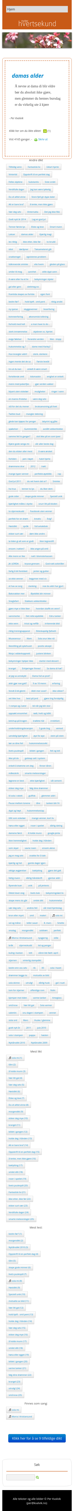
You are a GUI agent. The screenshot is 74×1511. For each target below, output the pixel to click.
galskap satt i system (35, 758)
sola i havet (55, 967)
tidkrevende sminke (18, 264)
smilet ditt (38, 900)
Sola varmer (46, 1005)
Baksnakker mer (17, 593)
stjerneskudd (25, 945)
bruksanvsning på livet (46, 406)
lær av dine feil (16, 743)
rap (59, 473)
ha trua (12, 488)
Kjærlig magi (45, 234)
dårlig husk (44, 982)
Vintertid (13, 174)
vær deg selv (15, 907)
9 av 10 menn (39, 683)
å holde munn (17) (18, 1341)
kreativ (37, 518)
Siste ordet (50, 181)
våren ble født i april (48, 952)
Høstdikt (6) (14, 1091)
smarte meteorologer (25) (21, 1219)
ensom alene (48, 848)
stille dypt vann (49, 271)
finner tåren (45, 765)
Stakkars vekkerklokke (36, 601)
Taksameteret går (43, 249)
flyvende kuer (15, 885)
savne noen (30, 848)
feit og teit (55, 750)
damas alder (27, 234)
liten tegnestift (47, 541)
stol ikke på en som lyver (48, 436)
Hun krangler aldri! (18, 354)
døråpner (23, 249)
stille (56, 937)
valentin (13, 1012)
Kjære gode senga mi (19, 443)
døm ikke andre (37, 533)
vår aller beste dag (44, 443)
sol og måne (15, 922)
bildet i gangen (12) (18, 1131)
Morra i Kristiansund (20, 937)
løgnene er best (16, 780)
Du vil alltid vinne (17, 196)
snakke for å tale (37, 855)
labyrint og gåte (49, 421)
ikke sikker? (58, 690)
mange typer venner (19, 473)
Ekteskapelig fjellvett (46, 631)
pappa (32, 1035)
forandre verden (36, 339)
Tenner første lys (17, 226)
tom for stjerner (16, 990)
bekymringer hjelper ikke (21, 660)
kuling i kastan (16, 952)
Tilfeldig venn (15, 166)
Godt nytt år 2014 (17, 219)
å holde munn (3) (17, 1071)
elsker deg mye (16, 788)
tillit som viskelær (17, 818)
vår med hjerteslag (52, 907)
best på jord (32, 698)
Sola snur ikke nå (46, 638)
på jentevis (43, 885)
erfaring (56, 683)
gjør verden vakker (44, 384)
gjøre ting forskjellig (53, 698)
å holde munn (35, 833)
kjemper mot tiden (18, 997)
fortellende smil (16, 376)
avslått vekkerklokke (53, 428)
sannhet (32, 271)
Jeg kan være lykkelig (40, 189)
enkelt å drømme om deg (21, 765)
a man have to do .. (40, 324)
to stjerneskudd (16, 511)
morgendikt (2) (16, 1240)
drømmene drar (16, 466)
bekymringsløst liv (54, 892)
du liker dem (46, 488)
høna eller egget (17, 825)
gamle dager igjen (37, 863)
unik (30, 885)
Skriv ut (41, 139)
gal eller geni (15, 286)
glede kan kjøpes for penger (22, 421)
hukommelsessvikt (38, 743)
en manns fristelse (18, 398)
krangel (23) (14, 1381)
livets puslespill (16, 750)
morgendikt (27, 930)
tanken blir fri (53, 803)
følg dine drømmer (39, 788)
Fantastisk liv (34, 166)
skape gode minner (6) (20, 1267)
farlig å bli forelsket (18, 571)
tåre (38, 803)
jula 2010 (41, 1027)
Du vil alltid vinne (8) (18, 1104)
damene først (15, 833)
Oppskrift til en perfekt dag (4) (23, 1253)
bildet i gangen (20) (18, 1361)
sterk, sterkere (40, 354)
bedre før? (14, 301)
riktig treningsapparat (19, 631)
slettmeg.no (33, 286)
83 (43, 967)
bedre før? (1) (15, 1233)
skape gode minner (34, 496)
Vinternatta (32, 211)
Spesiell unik (56, 496)
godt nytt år (14, 1027)
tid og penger (44, 945)
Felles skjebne (15, 181)
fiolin (52, 990)
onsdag (12, 930)
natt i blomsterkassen (41, 556)
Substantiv (33, 181)
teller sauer (32, 922)
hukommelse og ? (17, 346)
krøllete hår (38, 720)
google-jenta (54, 833)
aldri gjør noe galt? (18, 683)
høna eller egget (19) (19, 1354)
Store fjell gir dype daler (43, 196)
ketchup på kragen (18, 720)
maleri (43, 915)
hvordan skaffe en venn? (48, 608)
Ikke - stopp (55, 339)
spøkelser (13, 428)
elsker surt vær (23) (18, 1205)
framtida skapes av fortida (21, 294)
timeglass (57, 997)
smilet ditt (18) (16, 1172)
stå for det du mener (19, 406)
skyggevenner (30, 309)
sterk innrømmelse (18, 331)
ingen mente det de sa (20, 361)
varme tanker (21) (17, 1368)
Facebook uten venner (41, 511)
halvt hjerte (44, 458)
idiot (11, 249)
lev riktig (13, 241)
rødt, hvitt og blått (42, 713)
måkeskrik (14, 773)
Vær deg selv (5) (16, 1084)
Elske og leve (37, 226)
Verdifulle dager (16, 189)
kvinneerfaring (16, 316)
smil (32, 915)
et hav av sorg (15, 586)
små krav (13, 1005)
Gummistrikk (30, 428)
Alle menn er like (17, 556)
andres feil (32, 907)
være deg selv (39, 398)
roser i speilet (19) (17, 1178)
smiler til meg (15, 271)
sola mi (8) (15, 1280)
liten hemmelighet (18, 840)
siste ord (13, 1020)
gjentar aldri (54, 878)
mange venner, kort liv (43, 818)
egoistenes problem (36, 256)
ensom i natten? (16, 548)
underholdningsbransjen (21, 728)
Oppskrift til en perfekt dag (36, 174)
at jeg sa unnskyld (17, 675)
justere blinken (43, 653)
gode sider (14, 496)
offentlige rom (37, 990)
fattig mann (14, 878)
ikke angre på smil (39, 548)
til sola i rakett (15, 795)
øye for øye (39, 735)
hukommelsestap (35, 810)
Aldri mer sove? (39, 690)
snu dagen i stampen (32, 1012)
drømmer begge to (18, 975)
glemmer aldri (48, 795)
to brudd (51, 241)
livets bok (35, 892)
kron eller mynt (16, 915)
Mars (25, 1020)
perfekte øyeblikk (43, 473)
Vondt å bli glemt (17, 690)
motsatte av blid (41, 975)
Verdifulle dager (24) (18, 1212)
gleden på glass (57, 264)
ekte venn (13, 623)
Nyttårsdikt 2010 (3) (18, 1247)
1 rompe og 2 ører (18, 705)
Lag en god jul (39, 219)
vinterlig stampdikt (32, 960)
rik (34, 967)
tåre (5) (12, 1260)
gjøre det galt (54, 870)
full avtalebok (41, 526)
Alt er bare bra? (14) (18, 1145)
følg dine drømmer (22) (20, 1374)
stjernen (13, 960)
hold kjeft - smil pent (35, 301)
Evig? (49, 518)
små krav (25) (15, 1395)
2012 (33, 466)
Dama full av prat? (41, 675)
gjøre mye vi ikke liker (19, 608)
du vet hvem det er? (37, 481)
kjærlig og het (15, 863)
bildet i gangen (37, 750)
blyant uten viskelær (18, 391)
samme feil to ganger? (19, 436)
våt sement (56, 780)
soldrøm (43, 930)
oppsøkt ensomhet (18, 713)
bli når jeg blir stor (41, 705)
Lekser (12, 234)
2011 (28, 1027)
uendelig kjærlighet (18, 735)
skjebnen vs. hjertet (42, 331)
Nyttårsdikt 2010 (17, 1042)
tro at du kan (15, 369)
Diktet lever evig (16, 892)
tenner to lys (28, 488)
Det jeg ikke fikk (52, 211)
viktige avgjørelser (17, 870)
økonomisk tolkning (38, 316)
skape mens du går (18, 900)
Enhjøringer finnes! (31, 668)
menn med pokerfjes (19, 384)
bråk (11, 945)
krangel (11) (14, 1125)
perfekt (57, 930)
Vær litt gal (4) (15, 1077)
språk (25, 526)
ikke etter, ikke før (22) (20, 1198)
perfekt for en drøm (18, 518)
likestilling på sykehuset (20, 645)
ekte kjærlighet (37, 780)
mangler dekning (34, 413)
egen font (45, 294)
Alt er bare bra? (16, 204)
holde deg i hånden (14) (20, 1321)
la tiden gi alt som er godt (21, 541)
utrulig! (29, 982)
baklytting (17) (15, 1165)
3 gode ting (44, 728)
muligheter (40, 391)
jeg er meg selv (16, 855)
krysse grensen (32, 563)
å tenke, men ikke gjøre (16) (22, 1158)
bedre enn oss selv (18, 967)
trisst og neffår (31, 623)
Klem (29, 638)
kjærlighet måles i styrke (20, 503)
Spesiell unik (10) (17, 1294)
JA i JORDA (14, 563)
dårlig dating (56, 825)
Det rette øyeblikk (34, 616)
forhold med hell (17, 324)
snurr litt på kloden (48, 503)
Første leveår (43, 361)
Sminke (56, 481)
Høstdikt (13, 526)
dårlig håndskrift (34, 878)
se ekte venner (16, 578)
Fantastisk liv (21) (17, 1192)
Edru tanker (55, 616)
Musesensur (15, 638)
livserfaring (48, 309)
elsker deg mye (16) (18, 1334)
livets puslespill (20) (18, 1185)
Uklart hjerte (53, 166)
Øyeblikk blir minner (41, 593)
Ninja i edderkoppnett (19, 653)
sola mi (57, 915)
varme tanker (39, 997)
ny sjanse (13, 309)
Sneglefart (14, 601)
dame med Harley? (41, 346)
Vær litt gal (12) (16, 1307)
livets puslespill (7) (18, 1274)
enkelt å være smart (37, 369)
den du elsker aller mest (20, 451)
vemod (59, 728)
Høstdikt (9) (14, 1287)
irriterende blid (52, 623)
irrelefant (54, 720)
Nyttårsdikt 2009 (39, 1042)
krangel (12, 668)
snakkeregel (14, 256)
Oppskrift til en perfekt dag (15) (24, 1151)
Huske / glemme (42, 1020)
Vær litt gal (29, 1005)
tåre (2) (12, 1064)
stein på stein (57, 735)
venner (52, 1012)
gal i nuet (60, 982)
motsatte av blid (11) (19, 1301)
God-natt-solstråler (55, 563)
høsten (44, 1035)
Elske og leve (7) (16, 1098)
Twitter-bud (14, 413)
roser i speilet (37, 825)
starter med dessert (49, 660)
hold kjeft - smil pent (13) (21, 1314)
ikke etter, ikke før (32, 241)
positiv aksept (44, 645)
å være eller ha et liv (18, 279)
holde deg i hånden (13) (20, 1138)
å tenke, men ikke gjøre (41, 204)
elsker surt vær (16, 533)
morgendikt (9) (16, 1111)
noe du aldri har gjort (52, 586)
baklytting (37, 870)
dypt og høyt (15, 810)
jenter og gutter (41, 571)
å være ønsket (45, 451)
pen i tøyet (28, 458)
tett (30, 952)
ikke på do (14, 758)
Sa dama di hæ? (54, 668)
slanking (32, 586)
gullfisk (32, 795)
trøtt (43, 466)
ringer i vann (58, 391)
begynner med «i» (38, 578)
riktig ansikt (56, 301)
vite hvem (39, 264)
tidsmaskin (35, 376)
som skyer (14, 848)
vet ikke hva (14, 698)
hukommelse (55, 900)
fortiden (13, 458)
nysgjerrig (43, 937)
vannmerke (14, 616)
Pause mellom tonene (19, 803)
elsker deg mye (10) (18, 1118)
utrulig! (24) (14, 1388)
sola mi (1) (15, 1057)
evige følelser (15, 339)
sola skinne (14, 982)
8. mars (47, 922)
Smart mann (56, 226)
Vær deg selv (15, 211)
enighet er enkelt (55, 376)
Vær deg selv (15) (17, 1327)
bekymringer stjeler (43, 279)
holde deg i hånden (42, 840)
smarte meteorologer (35, 773)
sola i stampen (16, 1035)
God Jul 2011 (15, 481)
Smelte (60, 922)
